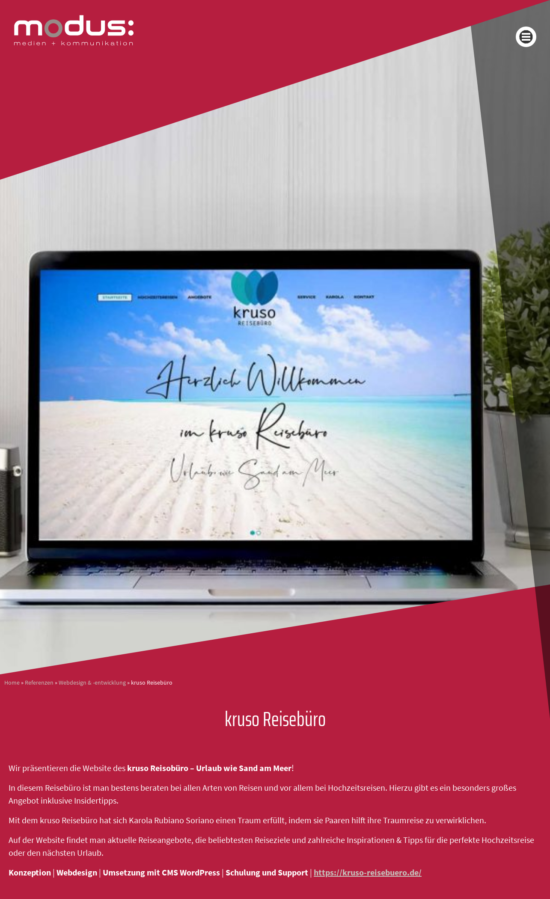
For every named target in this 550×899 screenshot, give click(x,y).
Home (12, 682)
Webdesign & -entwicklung (92, 682)
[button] (526, 37)
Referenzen (39, 682)
